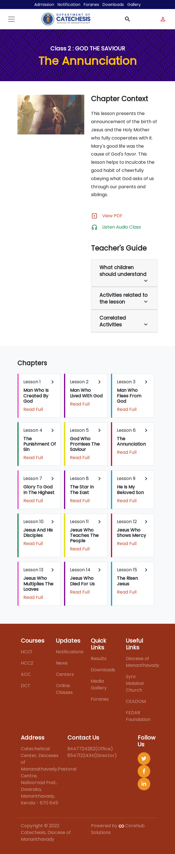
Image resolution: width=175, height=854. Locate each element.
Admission (44, 4)
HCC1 (26, 652)
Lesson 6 (133, 441)
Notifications (69, 652)
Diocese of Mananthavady (142, 662)
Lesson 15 (133, 581)
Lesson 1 (39, 396)
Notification (69, 4)
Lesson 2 (86, 393)
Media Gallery (99, 684)
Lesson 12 (133, 532)
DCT (25, 685)
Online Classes (64, 689)
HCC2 (27, 663)
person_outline (163, 19)
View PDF (112, 216)
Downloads (113, 4)
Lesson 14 (86, 581)
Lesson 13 (39, 584)
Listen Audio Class (121, 227)
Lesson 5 (86, 444)
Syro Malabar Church (135, 683)
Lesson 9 (133, 489)
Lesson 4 (39, 444)
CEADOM (136, 701)
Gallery (134, 4)
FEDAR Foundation (138, 716)
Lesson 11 (86, 535)
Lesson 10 (39, 532)
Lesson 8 (86, 489)
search (127, 19)
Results (98, 658)
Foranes (91, 4)
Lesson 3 (133, 396)
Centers (65, 674)
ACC (26, 674)
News (62, 663)
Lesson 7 (39, 489)
